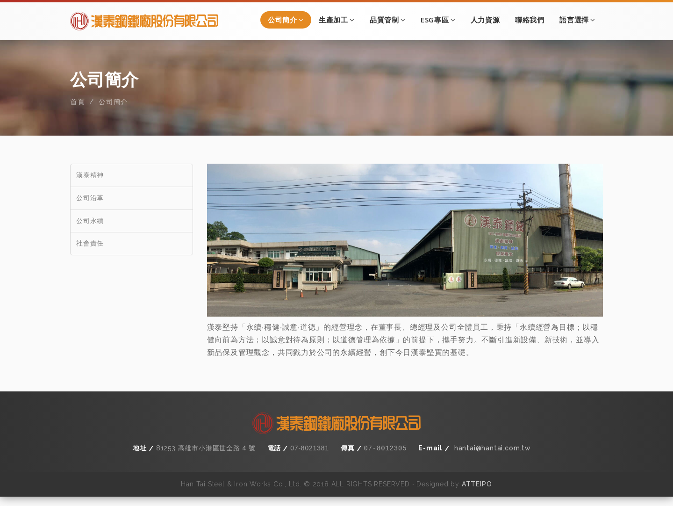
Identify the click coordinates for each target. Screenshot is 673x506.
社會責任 (90, 253)
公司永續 (90, 230)
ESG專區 (438, 19)
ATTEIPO (477, 493)
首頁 (77, 112)
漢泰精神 (90, 184)
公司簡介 (286, 19)
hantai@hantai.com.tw (492, 457)
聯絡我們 (529, 19)
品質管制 (388, 19)
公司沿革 (90, 207)
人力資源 (485, 19)
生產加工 (337, 19)
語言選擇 (577, 19)
